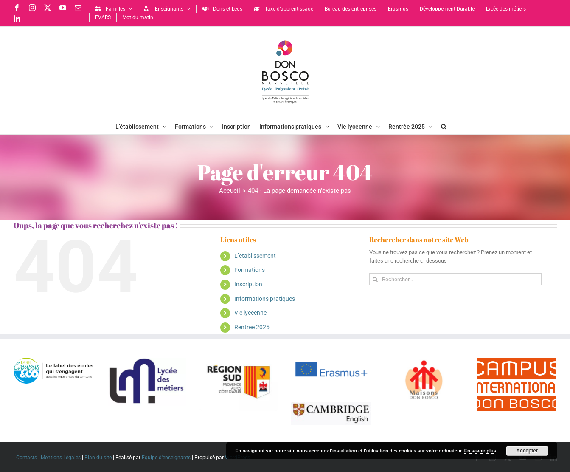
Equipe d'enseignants (166, 458)
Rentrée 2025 (252, 327)
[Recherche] (375, 279)
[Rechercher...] (455, 279)
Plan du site (98, 458)
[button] (443, 125)
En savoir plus (480, 450)
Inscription (248, 284)
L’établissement (255, 255)
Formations (249, 269)
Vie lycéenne (250, 312)
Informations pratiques (264, 298)
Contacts (26, 458)
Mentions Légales (61, 458)
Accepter (527, 451)
